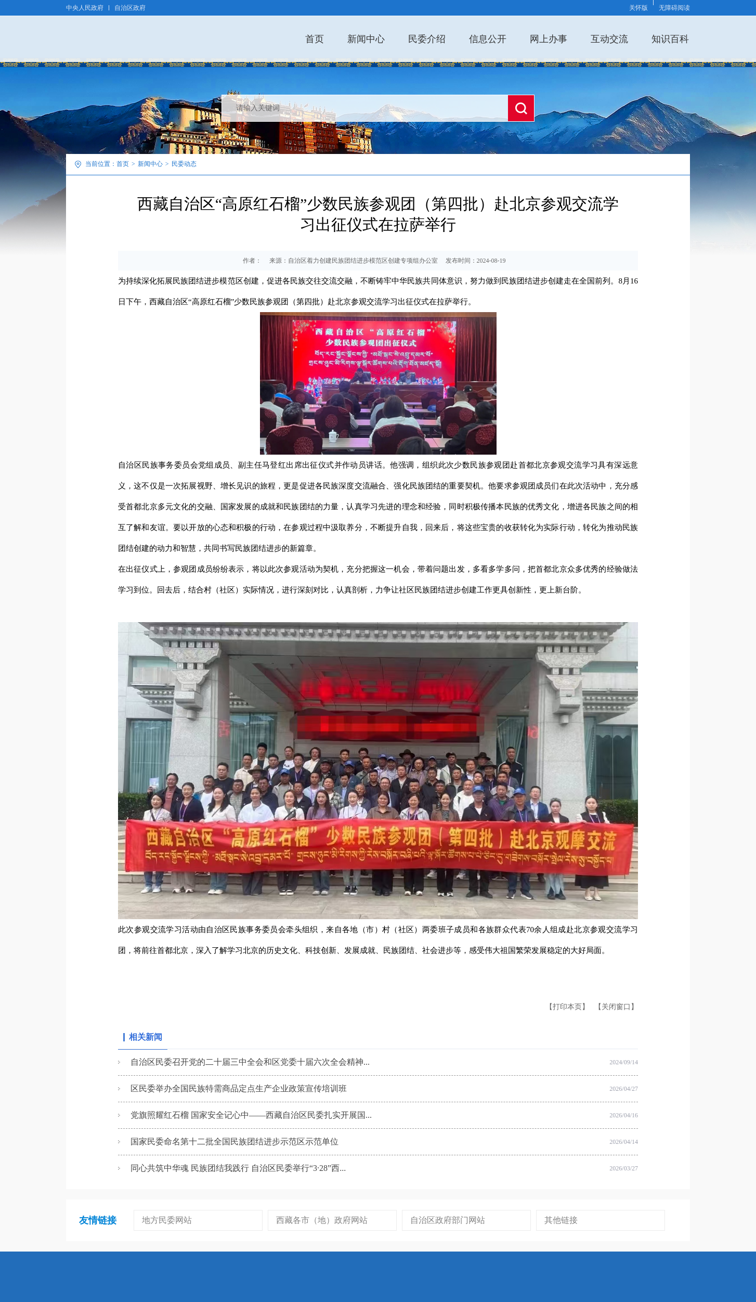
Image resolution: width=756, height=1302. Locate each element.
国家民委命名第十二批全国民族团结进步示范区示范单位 (234, 1141)
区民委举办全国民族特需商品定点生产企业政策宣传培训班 (239, 1088)
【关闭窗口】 (616, 1007)
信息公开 (487, 39)
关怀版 (638, 7)
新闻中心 (366, 39)
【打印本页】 (567, 1007)
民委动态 (184, 163)
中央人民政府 (84, 7)
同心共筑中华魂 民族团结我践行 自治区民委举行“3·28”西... (238, 1168)
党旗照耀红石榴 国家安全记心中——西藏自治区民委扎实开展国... (251, 1115)
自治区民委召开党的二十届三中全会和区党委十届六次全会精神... (250, 1062)
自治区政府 (130, 7)
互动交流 (609, 39)
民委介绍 (427, 39)
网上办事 (548, 39)
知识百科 (670, 39)
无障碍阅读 (674, 7)
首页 (314, 39)
